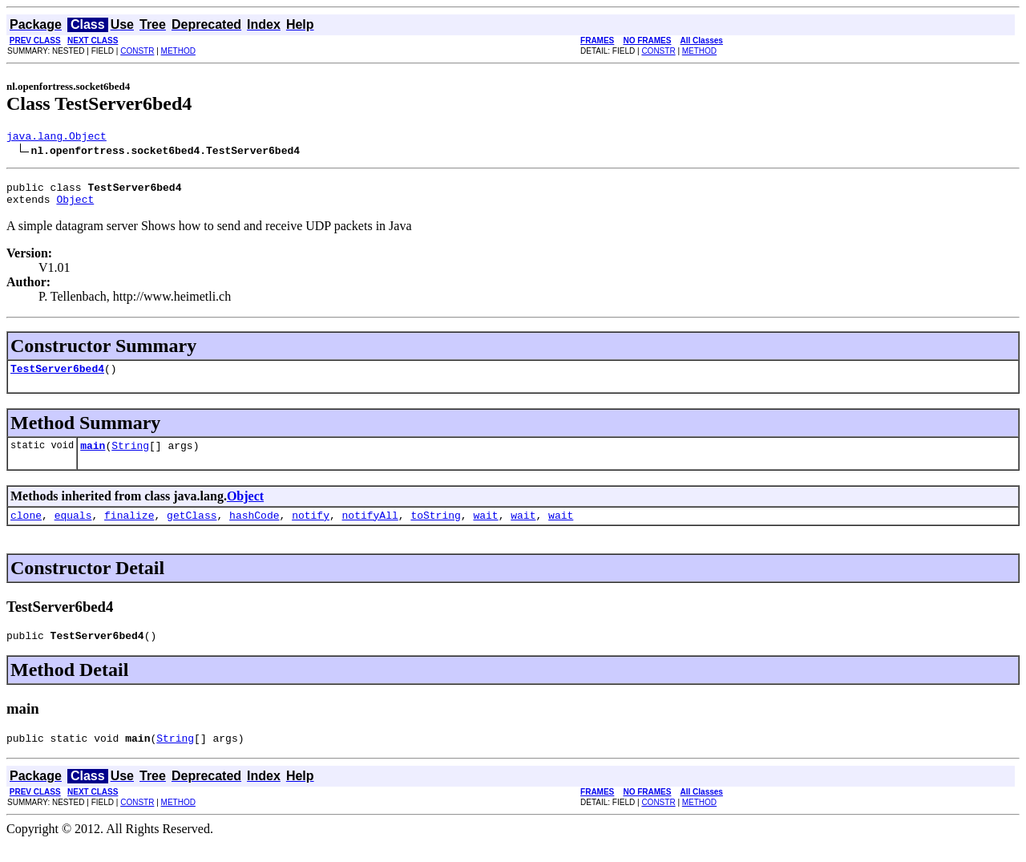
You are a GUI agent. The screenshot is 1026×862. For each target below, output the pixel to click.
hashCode (254, 529)
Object (75, 206)
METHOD (178, 51)
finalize (129, 529)
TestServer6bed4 (57, 377)
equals (73, 529)
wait (485, 529)
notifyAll (370, 529)
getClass (191, 529)
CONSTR (137, 51)
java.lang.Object (56, 138)
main (92, 457)
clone (26, 529)
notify (310, 529)
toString (435, 529)
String (130, 457)
